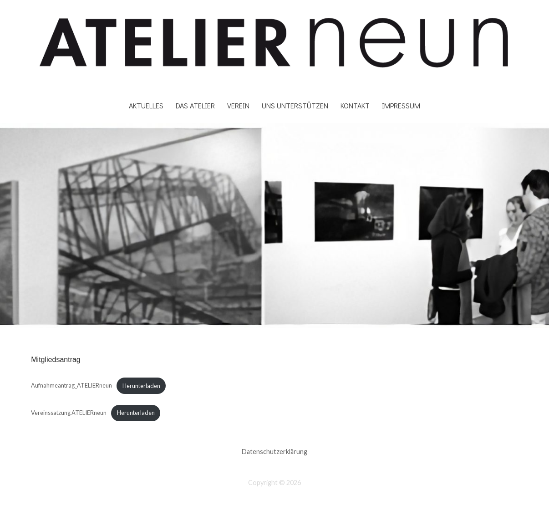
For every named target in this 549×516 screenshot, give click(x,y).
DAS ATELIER (195, 105)
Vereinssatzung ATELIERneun (69, 412)
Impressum (401, 105)
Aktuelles (146, 105)
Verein (238, 105)
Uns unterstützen (295, 105)
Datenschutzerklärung (274, 451)
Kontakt (355, 105)
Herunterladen (141, 385)
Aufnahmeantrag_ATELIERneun (71, 385)
